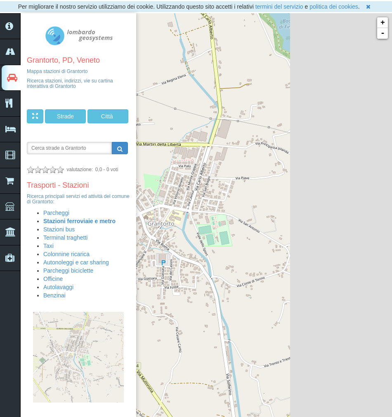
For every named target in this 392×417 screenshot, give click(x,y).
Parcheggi (56, 213)
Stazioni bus (59, 229)
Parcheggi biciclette (68, 270)
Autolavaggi (58, 287)
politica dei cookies (333, 6)
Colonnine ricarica (66, 254)
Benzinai (54, 295)
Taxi (48, 246)
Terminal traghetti (65, 237)
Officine (53, 279)
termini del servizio (279, 6)
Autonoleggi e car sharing (76, 262)
